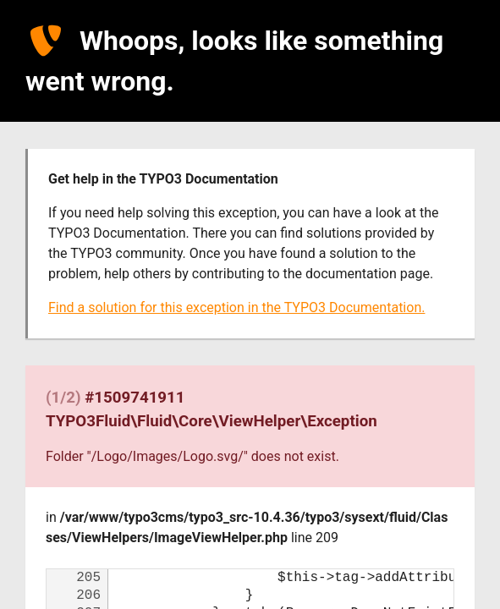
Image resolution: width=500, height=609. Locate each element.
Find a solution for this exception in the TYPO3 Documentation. (236, 307)
